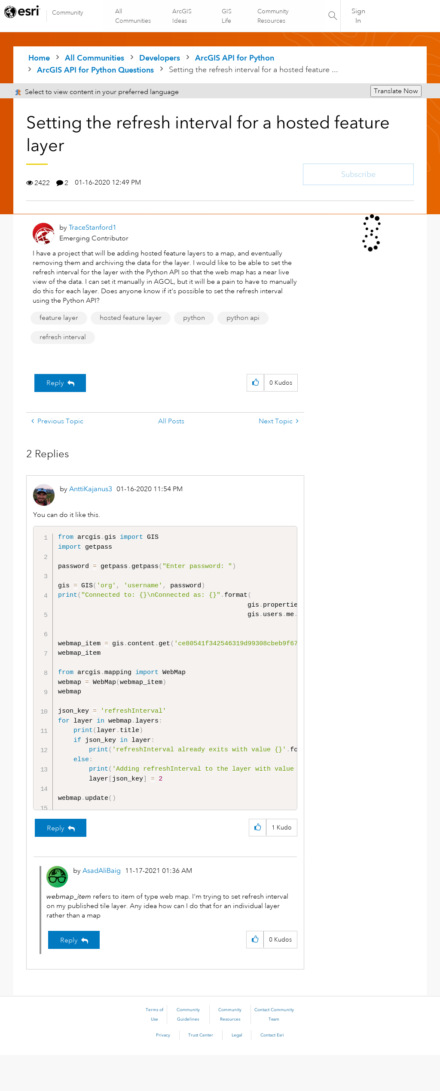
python (194, 317)
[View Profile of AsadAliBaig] (101, 907)
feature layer (59, 317)
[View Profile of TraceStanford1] (92, 227)
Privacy (163, 1071)
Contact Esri (272, 1071)
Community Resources (272, 15)
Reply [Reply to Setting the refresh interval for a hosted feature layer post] (55, 383)
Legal (237, 1071)
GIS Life (227, 15)
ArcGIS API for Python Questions (95, 69)
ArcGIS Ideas (182, 15)
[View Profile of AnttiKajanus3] (90, 489)
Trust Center (200, 1071)
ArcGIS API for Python (234, 57)
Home (39, 57)
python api (243, 317)
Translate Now (396, 91)
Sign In (358, 16)
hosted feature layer (131, 317)
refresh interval (63, 337)
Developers (159, 57)
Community (67, 12)
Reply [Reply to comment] (55, 864)
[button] (255, 382)
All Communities (133, 15)
